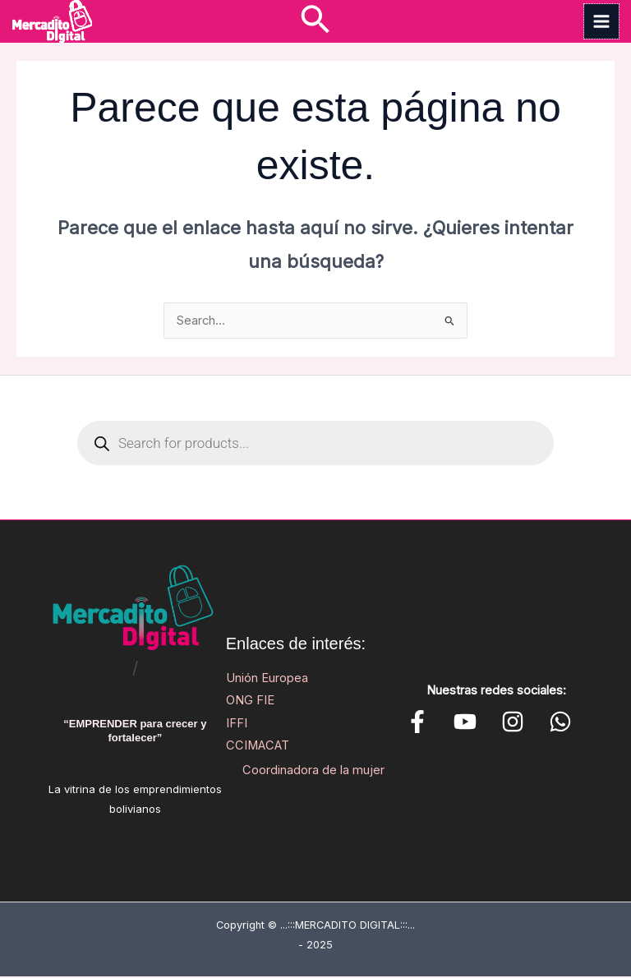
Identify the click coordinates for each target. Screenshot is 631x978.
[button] (315, 22)
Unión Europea (267, 679)
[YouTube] (450, 723)
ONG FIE (250, 701)
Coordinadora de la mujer (313, 771)
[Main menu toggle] (601, 22)
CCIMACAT (257, 746)
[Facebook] (417, 723)
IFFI (236, 724)
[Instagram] (483, 723)
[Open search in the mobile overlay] (315, 444)
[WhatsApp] (515, 723)
